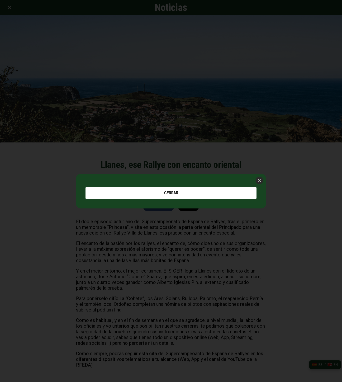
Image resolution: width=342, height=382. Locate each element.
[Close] (259, 180)
